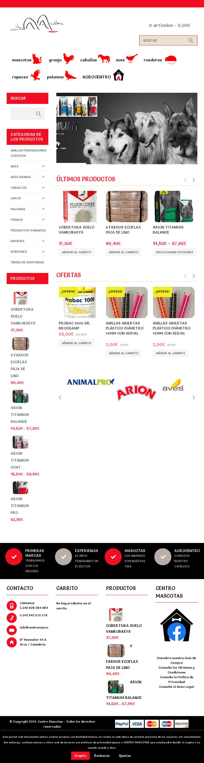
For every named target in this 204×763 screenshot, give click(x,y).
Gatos (16, 198)
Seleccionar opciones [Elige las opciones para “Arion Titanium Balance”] (174, 252)
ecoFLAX (122, 237)
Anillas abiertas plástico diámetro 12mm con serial (171, 328)
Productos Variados (28, 230)
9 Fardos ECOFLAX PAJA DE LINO (123, 230)
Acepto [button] (80, 755)
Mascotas (22, 59)
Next (193, 180)
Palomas (55, 76)
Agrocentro (96, 76)
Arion (167, 237)
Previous (186, 180)
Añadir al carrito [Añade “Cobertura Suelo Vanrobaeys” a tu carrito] (76, 252)
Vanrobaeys (78, 237)
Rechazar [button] (102, 755)
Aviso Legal (185, 687)
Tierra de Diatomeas (27, 262)
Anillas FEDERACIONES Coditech (28, 152)
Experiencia (86, 550)
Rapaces (20, 76)
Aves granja (21, 177)
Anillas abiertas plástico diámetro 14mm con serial (124, 328)
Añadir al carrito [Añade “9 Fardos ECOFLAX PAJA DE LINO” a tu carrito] (123, 252)
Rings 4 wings (126, 338)
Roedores (153, 59)
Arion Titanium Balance (168, 230)
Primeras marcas (34, 553)
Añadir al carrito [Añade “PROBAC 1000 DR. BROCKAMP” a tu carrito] (76, 343)
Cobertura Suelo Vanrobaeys (76, 230)
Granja (55, 59)
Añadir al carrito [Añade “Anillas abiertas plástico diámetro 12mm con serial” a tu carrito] (170, 353)
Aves (120, 59)
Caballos (88, 59)
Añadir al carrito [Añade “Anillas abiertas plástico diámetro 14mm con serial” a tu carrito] (123, 353)
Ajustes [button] (125, 755)
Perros (17, 220)
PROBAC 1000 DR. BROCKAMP (74, 326)
